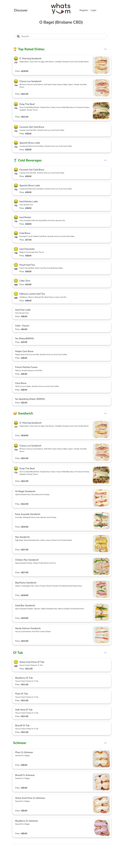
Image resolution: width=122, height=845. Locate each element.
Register (84, 10)
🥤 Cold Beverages (27, 160)
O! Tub (18, 652)
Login (93, 10)
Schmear (19, 743)
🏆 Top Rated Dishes (28, 49)
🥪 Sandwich (23, 413)
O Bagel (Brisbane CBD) (61, 22)
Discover (21, 10)
